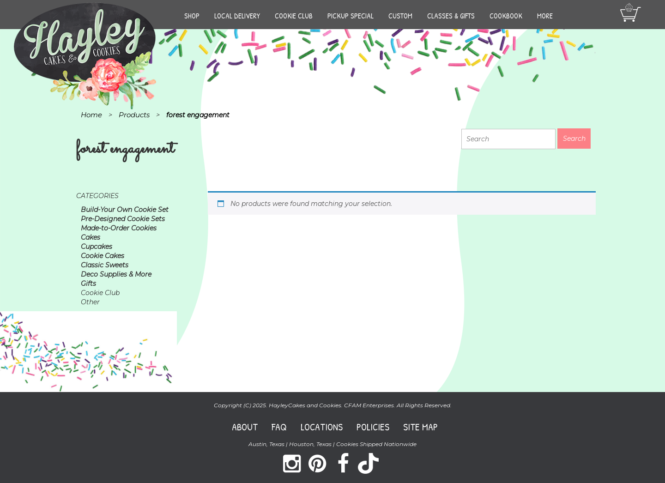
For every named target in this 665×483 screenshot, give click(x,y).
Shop (192, 16)
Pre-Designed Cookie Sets (123, 219)
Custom (400, 16)
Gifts (88, 283)
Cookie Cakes (102, 256)
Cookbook (506, 16)
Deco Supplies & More (116, 274)
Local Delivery (237, 16)
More (545, 16)
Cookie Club (294, 16)
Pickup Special (350, 16)
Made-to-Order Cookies (119, 228)
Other (90, 302)
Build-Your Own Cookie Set (125, 209)
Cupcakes (96, 246)
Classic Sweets (104, 265)
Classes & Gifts (451, 16)
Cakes (90, 237)
